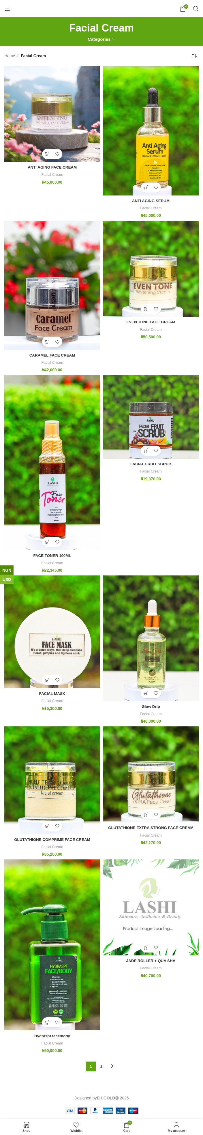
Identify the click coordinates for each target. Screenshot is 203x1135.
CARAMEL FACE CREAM (52, 355)
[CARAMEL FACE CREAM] (52, 285)
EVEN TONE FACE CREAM (150, 322)
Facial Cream (52, 174)
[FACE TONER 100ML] (52, 462)
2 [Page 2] (101, 1066)
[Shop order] (194, 56)
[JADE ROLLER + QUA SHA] (151, 907)
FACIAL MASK (52, 693)
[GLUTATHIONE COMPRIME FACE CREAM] (52, 780)
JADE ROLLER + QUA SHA (151, 960)
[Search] (196, 8)
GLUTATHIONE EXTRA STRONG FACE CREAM (151, 827)
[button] (47, 154)
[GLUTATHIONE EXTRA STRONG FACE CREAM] (151, 774)
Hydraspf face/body (52, 1035)
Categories (99, 39)
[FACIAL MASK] (52, 631)
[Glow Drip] (151, 638)
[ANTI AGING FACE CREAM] (52, 114)
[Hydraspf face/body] (52, 944)
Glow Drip (150, 706)
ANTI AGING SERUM (150, 200)
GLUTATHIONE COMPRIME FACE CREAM (52, 839)
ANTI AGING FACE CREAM (52, 167)
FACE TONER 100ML (52, 555)
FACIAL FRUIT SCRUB (150, 463)
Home (9, 55)
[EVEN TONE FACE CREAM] (151, 269)
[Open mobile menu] (7, 8)
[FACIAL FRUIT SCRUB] (151, 416)
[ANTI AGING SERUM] (151, 130)
